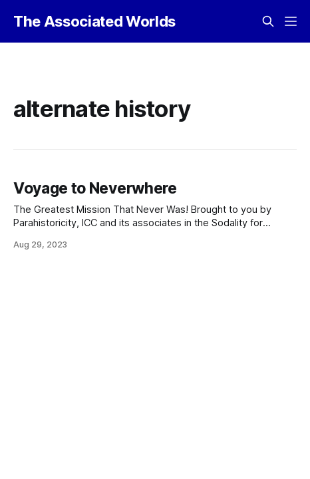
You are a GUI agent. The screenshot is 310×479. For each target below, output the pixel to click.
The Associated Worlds (94, 21)
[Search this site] (268, 21)
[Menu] (290, 21)
